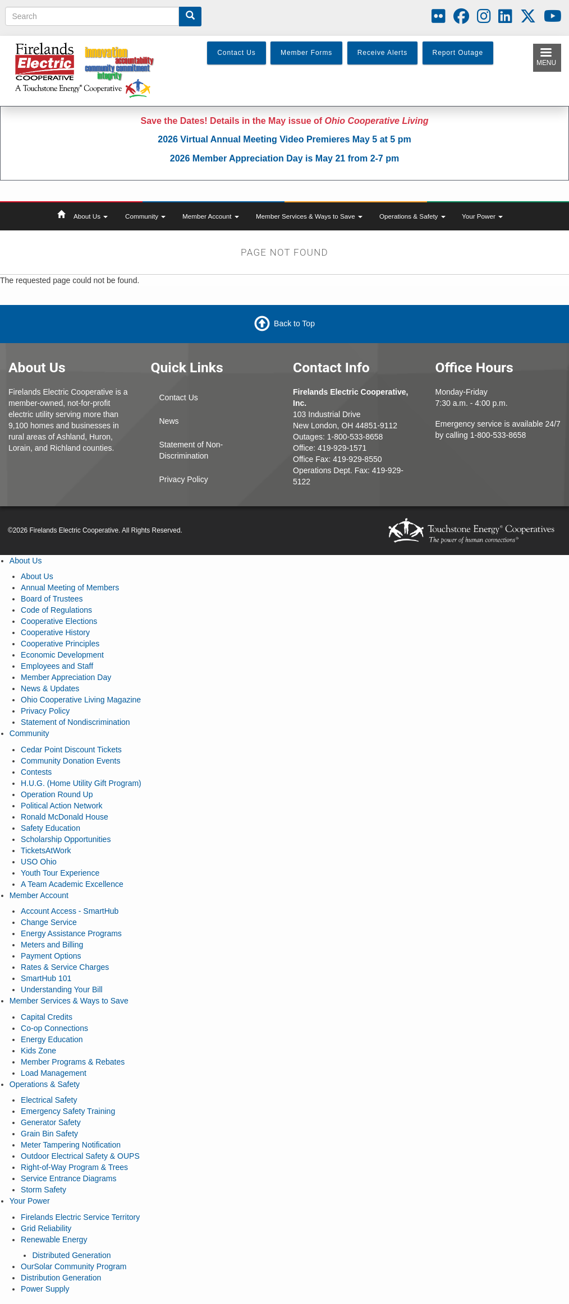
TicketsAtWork (46, 850)
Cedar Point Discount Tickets (71, 749)
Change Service (49, 922)
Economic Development (62, 654)
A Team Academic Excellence (72, 884)
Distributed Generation (71, 1255)
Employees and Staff (57, 666)
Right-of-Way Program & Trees (74, 1167)
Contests (36, 771)
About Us (91, 216)
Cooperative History (55, 632)
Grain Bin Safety (49, 1133)
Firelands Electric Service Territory (80, 1217)
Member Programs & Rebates (73, 1061)
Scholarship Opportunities (66, 839)
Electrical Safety (49, 1099)
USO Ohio (39, 861)
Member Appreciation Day (66, 677)
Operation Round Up (57, 794)
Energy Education (52, 1039)
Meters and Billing (52, 944)
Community (145, 216)
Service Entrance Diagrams (68, 1178)
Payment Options (51, 955)
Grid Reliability (46, 1228)
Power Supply (45, 1288)
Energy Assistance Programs (71, 933)
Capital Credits (46, 1016)
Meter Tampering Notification (71, 1144)
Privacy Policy (183, 479)
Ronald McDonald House (64, 816)
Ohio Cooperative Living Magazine (81, 699)
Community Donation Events (70, 760)
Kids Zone (38, 1050)
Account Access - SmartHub (69, 911)
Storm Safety (43, 1189)
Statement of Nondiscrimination (75, 722)
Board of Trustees (52, 598)
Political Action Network (62, 805)
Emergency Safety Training (68, 1111)
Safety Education (50, 828)
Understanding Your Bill (62, 989)
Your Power (482, 216)
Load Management (53, 1073)
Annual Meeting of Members (70, 587)
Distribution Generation (61, 1277)
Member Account (210, 216)
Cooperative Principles (60, 643)
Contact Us (178, 397)
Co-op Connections (54, 1028)
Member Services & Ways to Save (309, 216)
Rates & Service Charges (65, 967)
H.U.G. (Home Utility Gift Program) (81, 783)
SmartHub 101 (46, 978)
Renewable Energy (54, 1239)
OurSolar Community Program (73, 1266)
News (169, 421)
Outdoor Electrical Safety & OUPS (80, 1156)
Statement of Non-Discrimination (191, 450)
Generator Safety (51, 1122)
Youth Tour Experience (60, 872)
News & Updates (50, 688)
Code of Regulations (56, 609)
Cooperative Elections (59, 621)
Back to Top (294, 323)
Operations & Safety (412, 216)
